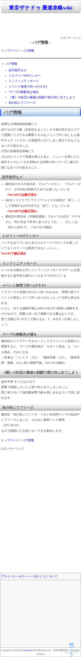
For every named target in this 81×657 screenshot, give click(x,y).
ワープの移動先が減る (24, 92)
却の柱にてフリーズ (22, 102)
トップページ (10, 50)
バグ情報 (28, 50)
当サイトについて (45, 576)
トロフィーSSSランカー (25, 75)
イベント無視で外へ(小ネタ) (28, 86)
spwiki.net (28, 650)
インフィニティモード (24, 81)
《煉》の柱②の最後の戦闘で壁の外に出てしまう (42, 97)
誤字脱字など (18, 70)
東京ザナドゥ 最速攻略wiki (40, 8)
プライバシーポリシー (16, 576)
